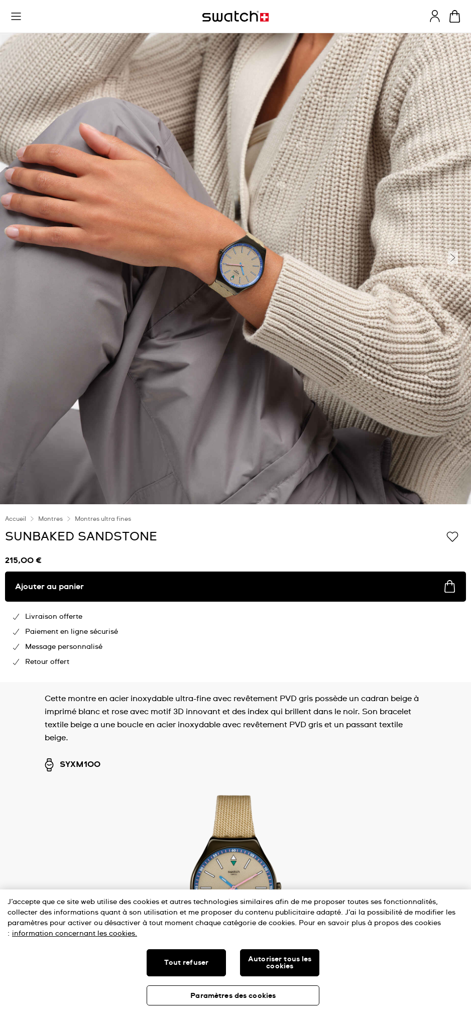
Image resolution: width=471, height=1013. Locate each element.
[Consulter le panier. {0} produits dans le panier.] (454, 16)
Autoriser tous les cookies (280, 963)
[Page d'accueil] (235, 16)
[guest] (435, 16)
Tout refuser (186, 962)
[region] (235, 951)
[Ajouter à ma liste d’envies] (452, 536)
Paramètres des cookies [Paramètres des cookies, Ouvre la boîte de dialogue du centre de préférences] (233, 995)
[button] (16, 17)
